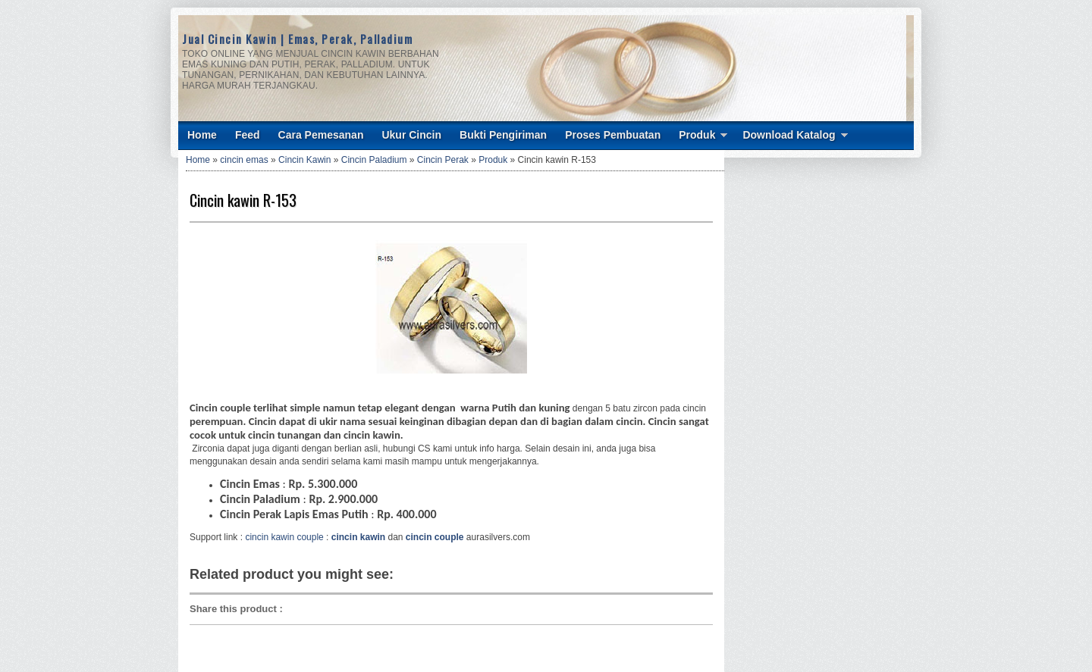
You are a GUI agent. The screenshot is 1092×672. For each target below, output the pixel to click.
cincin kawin (358, 537)
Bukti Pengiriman (503, 135)
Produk (697, 135)
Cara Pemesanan (321, 135)
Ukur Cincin (411, 135)
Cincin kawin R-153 (243, 200)
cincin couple (435, 537)
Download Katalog (788, 135)
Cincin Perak (443, 160)
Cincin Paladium (374, 160)
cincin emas (244, 160)
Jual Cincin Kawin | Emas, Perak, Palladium (297, 38)
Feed (247, 135)
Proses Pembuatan (613, 135)
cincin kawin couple (284, 537)
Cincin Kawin (304, 160)
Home (202, 135)
